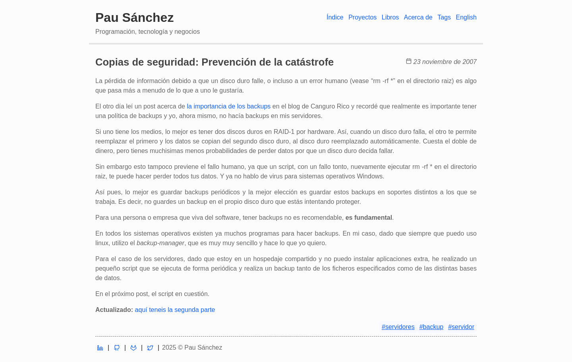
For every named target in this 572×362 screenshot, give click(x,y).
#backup (431, 326)
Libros (390, 17)
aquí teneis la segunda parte (175, 309)
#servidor (461, 326)
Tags (444, 17)
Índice (335, 17)
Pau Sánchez (134, 17)
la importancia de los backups (229, 106)
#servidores (398, 326)
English (466, 17)
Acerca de (418, 17)
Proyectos (362, 17)
